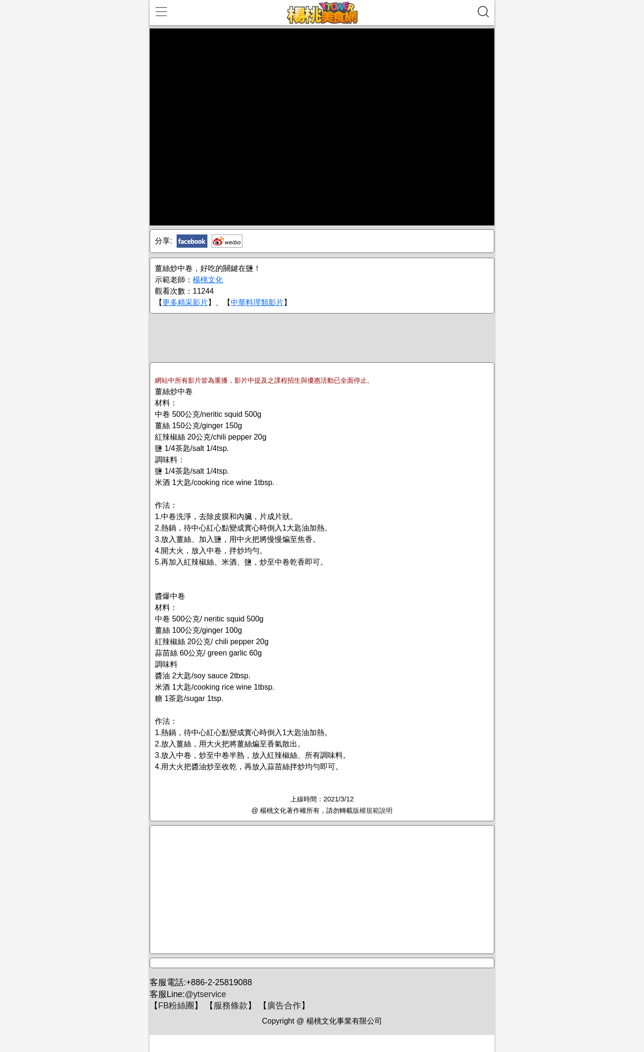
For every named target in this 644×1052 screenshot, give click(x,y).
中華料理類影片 (257, 302)
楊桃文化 (208, 280)
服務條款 (231, 1005)
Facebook (192, 241)
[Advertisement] (322, 337)
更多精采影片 (185, 302)
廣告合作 (284, 1005)
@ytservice (205, 994)
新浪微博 (227, 241)
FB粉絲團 (176, 1005)
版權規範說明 (373, 810)
